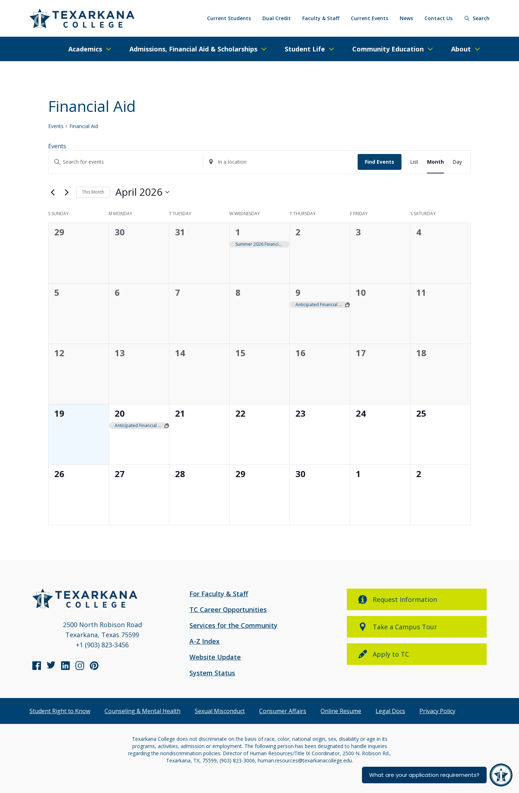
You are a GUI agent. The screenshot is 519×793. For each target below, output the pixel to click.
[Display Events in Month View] (435, 162)
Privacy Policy (437, 711)
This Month (93, 192)
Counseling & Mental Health (142, 711)
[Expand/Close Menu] (90, 49)
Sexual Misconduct (220, 711)
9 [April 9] (297, 292)
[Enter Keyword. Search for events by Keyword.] (126, 162)
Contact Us (438, 18)
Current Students (229, 18)
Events (56, 126)
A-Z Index (204, 641)
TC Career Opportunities (228, 609)
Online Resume (341, 711)
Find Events (379, 161)
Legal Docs (390, 711)
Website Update (215, 657)
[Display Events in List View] (414, 162)
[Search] (477, 18)
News (406, 18)
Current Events (369, 18)
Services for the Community (233, 625)
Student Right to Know (59, 711)
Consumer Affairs (282, 711)
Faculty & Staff (320, 18)
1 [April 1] (237, 232)
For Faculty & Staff (218, 593)
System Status (212, 673)
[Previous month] (52, 192)
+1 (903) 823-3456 (102, 644)
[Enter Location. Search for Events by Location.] (280, 162)
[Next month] (66, 192)
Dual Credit (276, 18)
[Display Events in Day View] (457, 162)
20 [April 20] (120, 413)
